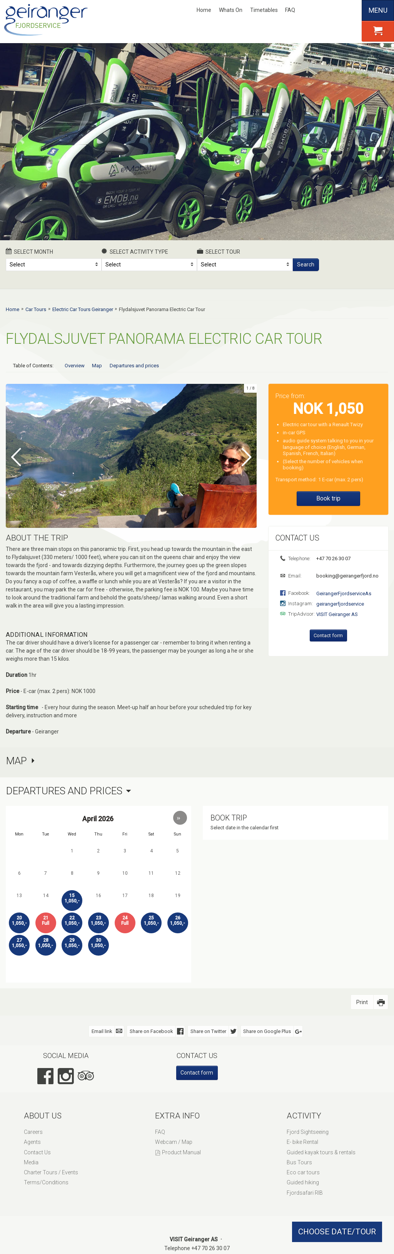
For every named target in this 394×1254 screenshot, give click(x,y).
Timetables (264, 10)
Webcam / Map (173, 1141)
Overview (75, 365)
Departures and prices (134, 365)
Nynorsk (313, 10)
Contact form (328, 635)
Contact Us (37, 1152)
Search (305, 264)
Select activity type (135, 251)
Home (204, 10)
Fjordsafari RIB (305, 1192)
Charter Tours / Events (51, 1172)
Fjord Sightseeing (308, 1131)
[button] (180, 817)
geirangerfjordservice (340, 604)
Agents (32, 1141)
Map (97, 365)
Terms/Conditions (46, 1182)
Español (352, 10)
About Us (43, 1115)
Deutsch (338, 10)
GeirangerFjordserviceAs (343, 593)
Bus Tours (299, 1162)
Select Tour (218, 251)
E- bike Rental (302, 1141)
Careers (33, 1131)
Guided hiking (303, 1182)
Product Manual (181, 1152)
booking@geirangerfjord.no (346, 576)
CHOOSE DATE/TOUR (337, 1231)
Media (31, 1162)
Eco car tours (303, 1172)
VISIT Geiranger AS (337, 614)
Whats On (230, 10)
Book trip (328, 498)
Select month (29, 251)
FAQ (290, 10)
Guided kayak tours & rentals (321, 1152)
